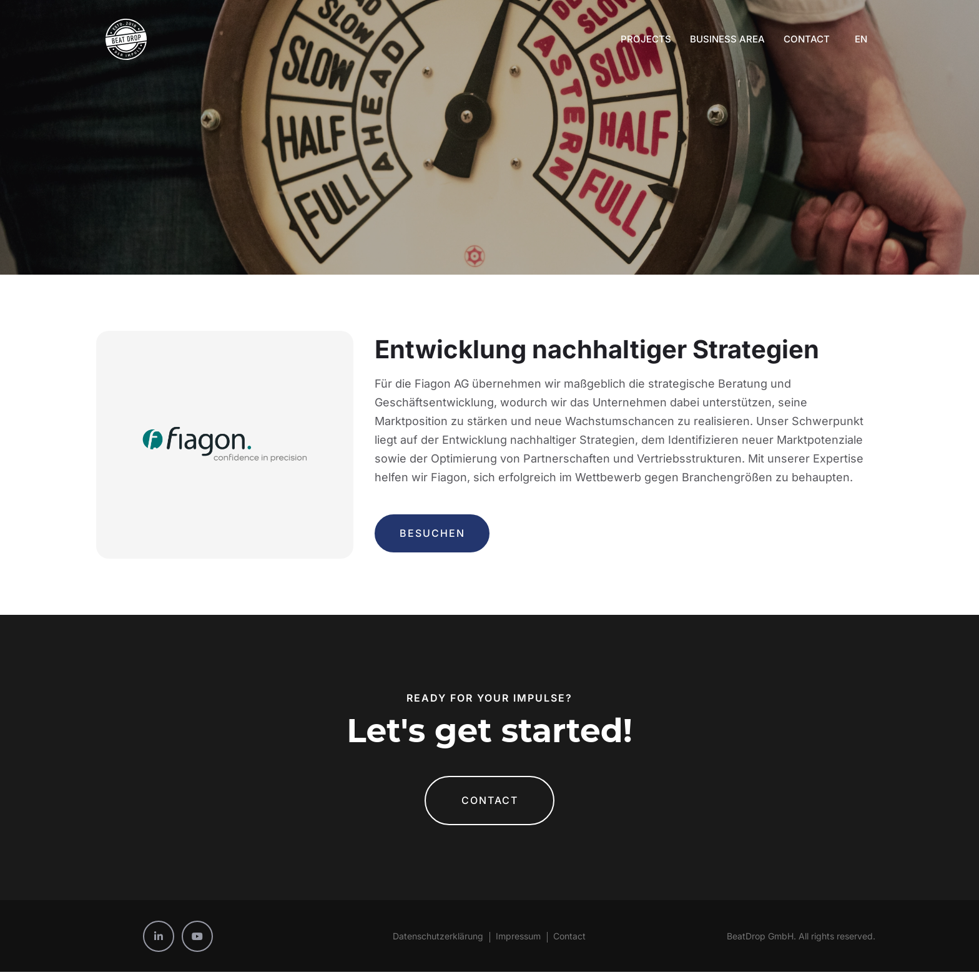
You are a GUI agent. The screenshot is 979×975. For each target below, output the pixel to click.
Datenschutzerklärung (438, 939)
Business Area (727, 39)
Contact (807, 39)
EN (861, 39)
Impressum (518, 939)
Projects (646, 39)
